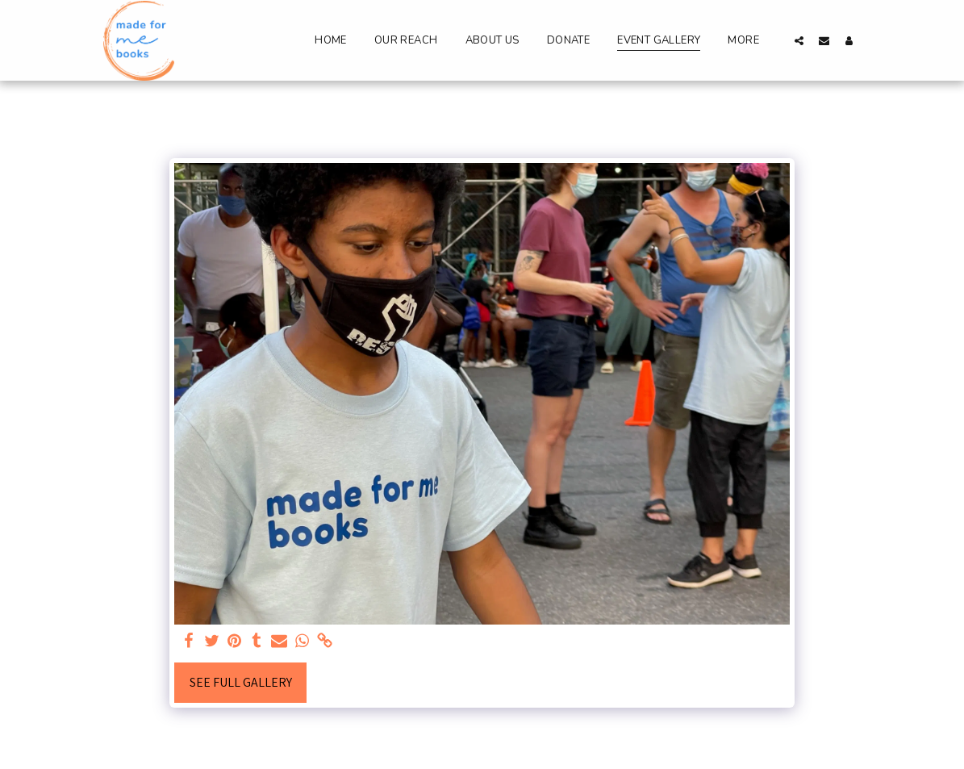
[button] (799, 40)
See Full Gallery (241, 682)
